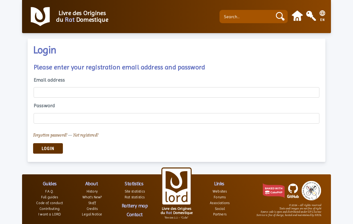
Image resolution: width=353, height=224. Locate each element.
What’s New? (92, 197)
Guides (50, 183)
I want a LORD (49, 214)
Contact (135, 214)
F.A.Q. (49, 191)
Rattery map (135, 206)
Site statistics (135, 191)
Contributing (49, 209)
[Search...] (247, 16)
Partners (219, 214)
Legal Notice (92, 214)
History (92, 191)
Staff (92, 203)
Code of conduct (49, 203)
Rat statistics (135, 197)
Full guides (49, 197)
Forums (220, 197)
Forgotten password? (50, 135)
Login (48, 148)
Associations (219, 203)
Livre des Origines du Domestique (82, 16)
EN (322, 20)
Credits (92, 209)
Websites (220, 191)
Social (220, 209)
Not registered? (85, 135)
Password (44, 105)
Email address (49, 80)
